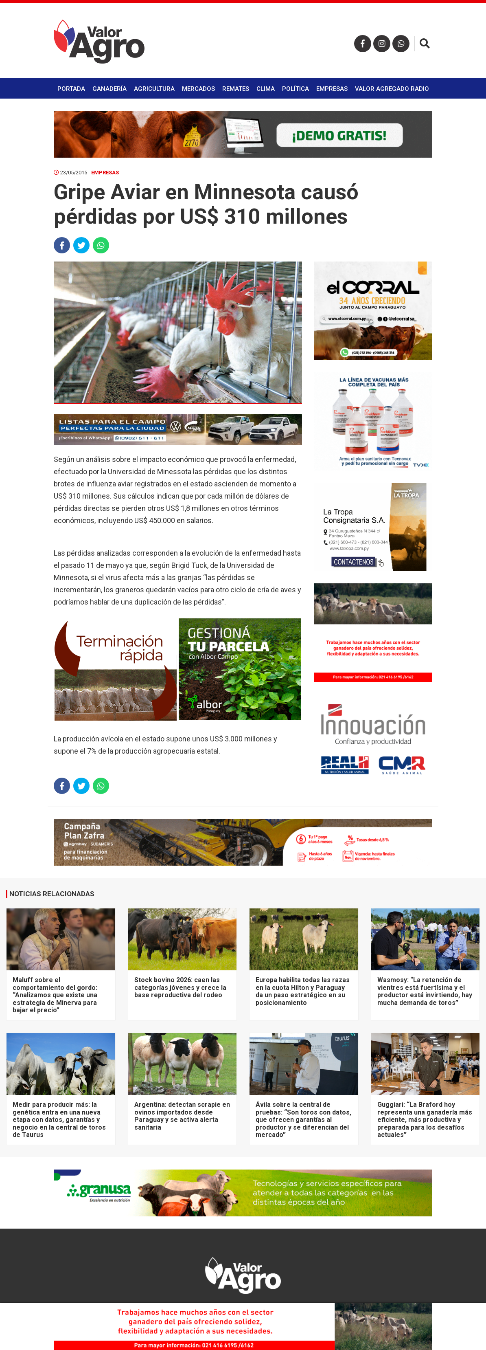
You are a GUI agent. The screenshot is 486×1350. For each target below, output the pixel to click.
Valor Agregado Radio (392, 88)
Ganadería (109, 88)
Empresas (332, 88)
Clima (265, 88)
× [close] (423, 1308)
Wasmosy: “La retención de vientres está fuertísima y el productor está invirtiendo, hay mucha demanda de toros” (424, 991)
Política (295, 88)
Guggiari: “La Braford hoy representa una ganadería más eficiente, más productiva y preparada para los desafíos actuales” (424, 1120)
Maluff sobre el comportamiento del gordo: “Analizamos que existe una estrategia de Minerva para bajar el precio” (55, 995)
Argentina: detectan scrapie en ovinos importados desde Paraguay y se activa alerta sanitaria (182, 1116)
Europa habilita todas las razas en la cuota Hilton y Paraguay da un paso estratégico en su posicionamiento (303, 991)
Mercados (198, 88)
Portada (71, 88)
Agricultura (154, 88)
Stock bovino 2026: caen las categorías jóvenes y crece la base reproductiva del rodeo (180, 987)
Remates (235, 88)
